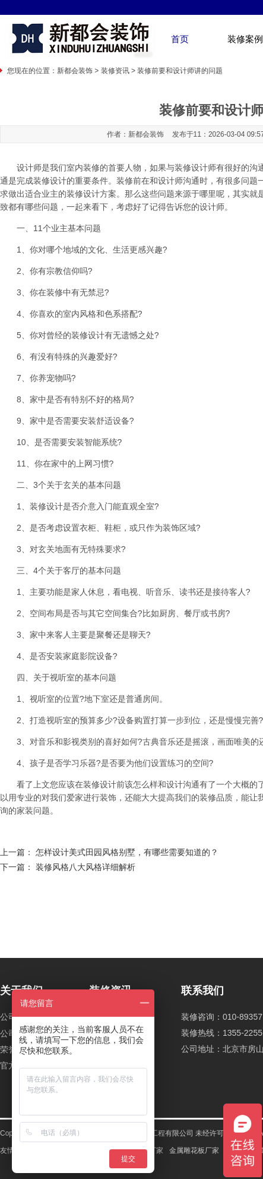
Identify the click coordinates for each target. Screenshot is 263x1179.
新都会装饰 (75, 71)
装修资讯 (115, 71)
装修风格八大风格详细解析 (85, 867)
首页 (180, 39)
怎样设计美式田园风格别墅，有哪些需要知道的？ (127, 852)
